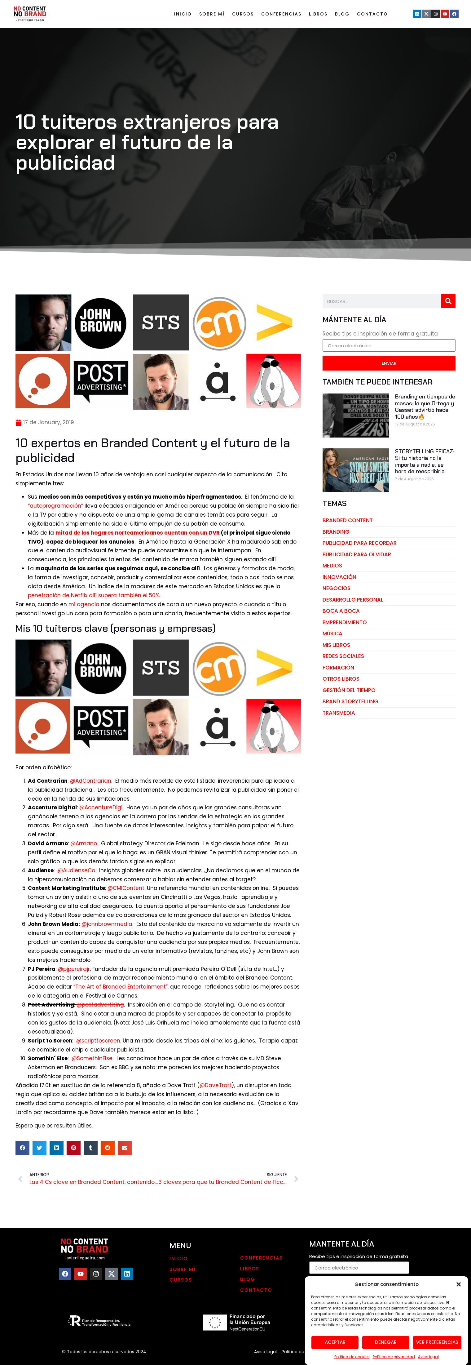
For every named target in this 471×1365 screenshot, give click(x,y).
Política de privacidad (394, 1356)
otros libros (341, 678)
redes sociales (343, 656)
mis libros (336, 645)
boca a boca (341, 611)
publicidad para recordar (360, 543)
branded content (348, 520)
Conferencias (281, 14)
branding (336, 532)
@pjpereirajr (74, 969)
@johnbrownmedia (106, 924)
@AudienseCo (76, 870)
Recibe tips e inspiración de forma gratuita (380, 334)
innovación (339, 577)
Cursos (243, 14)
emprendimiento (345, 622)
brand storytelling (350, 701)
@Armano (83, 843)
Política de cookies (352, 1356)
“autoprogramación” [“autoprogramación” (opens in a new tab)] (55, 505)
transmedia (339, 713)
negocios (336, 588)
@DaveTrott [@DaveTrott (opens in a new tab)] (215, 1085)
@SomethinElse (92, 1058)
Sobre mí (212, 14)
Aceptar (335, 1342)
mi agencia (83, 604)
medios (332, 565)
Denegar (386, 1342)
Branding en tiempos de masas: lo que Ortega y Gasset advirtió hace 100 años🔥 (425, 406)
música (332, 633)
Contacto (372, 14)
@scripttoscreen (98, 1040)
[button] (459, 1284)
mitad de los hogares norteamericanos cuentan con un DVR (137, 532)
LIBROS (318, 14)
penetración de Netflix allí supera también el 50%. (94, 595)
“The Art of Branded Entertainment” (120, 986)
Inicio (183, 14)
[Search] (448, 301)
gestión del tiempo (349, 690)
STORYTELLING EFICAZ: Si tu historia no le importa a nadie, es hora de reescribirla (424, 461)
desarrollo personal (353, 599)
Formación (338, 667)
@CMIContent (126, 888)
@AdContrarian (90, 781)
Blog (342, 14)
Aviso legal (428, 1356)
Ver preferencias (437, 1342)
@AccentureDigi (100, 807)
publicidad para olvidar (357, 554)
